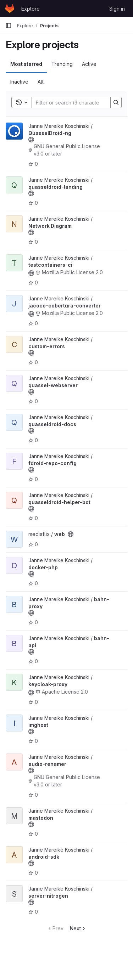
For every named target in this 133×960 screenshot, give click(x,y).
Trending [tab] (62, 64)
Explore (30, 9)
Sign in (117, 9)
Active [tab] (89, 64)
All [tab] (41, 82)
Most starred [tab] (26, 64)
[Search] (78, 102)
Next (78, 928)
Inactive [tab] (19, 82)
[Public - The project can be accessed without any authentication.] (31, 139)
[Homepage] (10, 8)
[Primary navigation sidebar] (8, 25)
